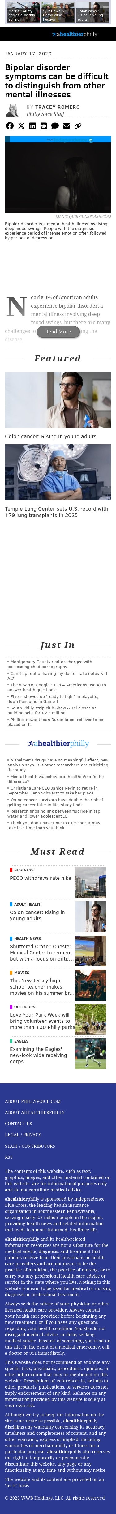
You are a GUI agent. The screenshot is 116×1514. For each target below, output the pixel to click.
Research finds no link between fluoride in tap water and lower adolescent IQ (53, 813)
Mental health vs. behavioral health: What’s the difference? (55, 778)
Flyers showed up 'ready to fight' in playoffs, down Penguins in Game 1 (52, 698)
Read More (58, 332)
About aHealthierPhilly (35, 1112)
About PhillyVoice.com (33, 1101)
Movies (21, 972)
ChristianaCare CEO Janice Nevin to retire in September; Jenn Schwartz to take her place (52, 790)
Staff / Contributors (30, 1146)
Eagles (21, 1041)
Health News (27, 938)
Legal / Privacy (23, 1134)
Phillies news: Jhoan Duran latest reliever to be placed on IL (55, 721)
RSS (9, 1157)
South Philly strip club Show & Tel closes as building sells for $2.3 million (52, 710)
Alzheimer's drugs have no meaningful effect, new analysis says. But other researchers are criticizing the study (57, 765)
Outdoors (24, 1007)
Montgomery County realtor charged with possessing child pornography (49, 664)
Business (24, 870)
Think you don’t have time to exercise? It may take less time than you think (53, 825)
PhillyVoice (15, 33)
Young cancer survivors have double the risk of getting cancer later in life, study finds (55, 802)
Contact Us (18, 1123)
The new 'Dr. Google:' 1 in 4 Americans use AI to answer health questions (56, 687)
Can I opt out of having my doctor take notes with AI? (58, 675)
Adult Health (28, 904)
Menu (106, 34)
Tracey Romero (57, 107)
